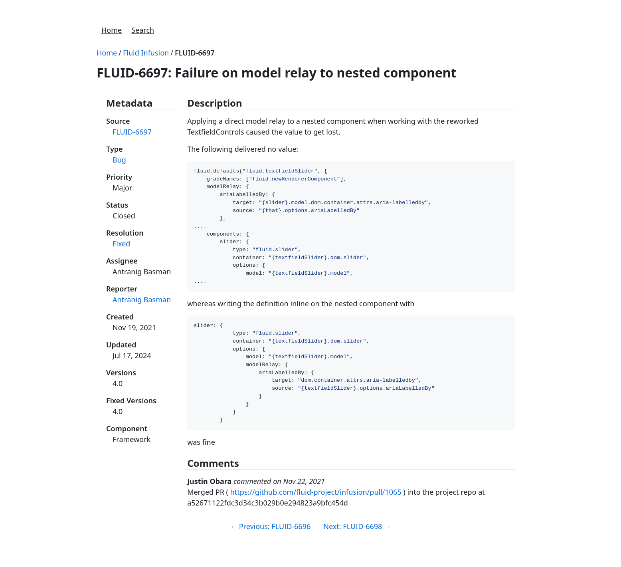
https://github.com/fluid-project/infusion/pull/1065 (315, 514)
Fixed (121, 243)
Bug (119, 160)
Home (111, 30)
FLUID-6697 (195, 52)
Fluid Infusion (146, 52)
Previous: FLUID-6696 (270, 548)
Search (142, 30)
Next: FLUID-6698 (357, 548)
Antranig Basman (142, 299)
